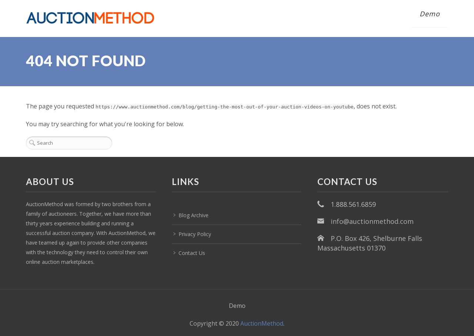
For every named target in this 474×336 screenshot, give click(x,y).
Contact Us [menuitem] (191, 252)
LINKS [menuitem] (185, 181)
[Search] (69, 143)
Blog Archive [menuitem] (193, 215)
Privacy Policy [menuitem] (194, 234)
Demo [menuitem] (430, 13)
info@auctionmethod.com (372, 221)
